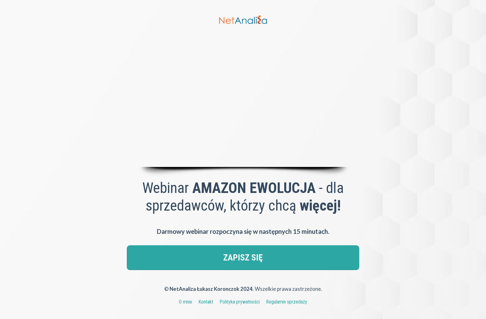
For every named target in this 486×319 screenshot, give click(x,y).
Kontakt (205, 302)
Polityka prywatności (239, 302)
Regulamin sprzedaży (286, 302)
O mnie (185, 302)
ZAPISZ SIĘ (243, 257)
